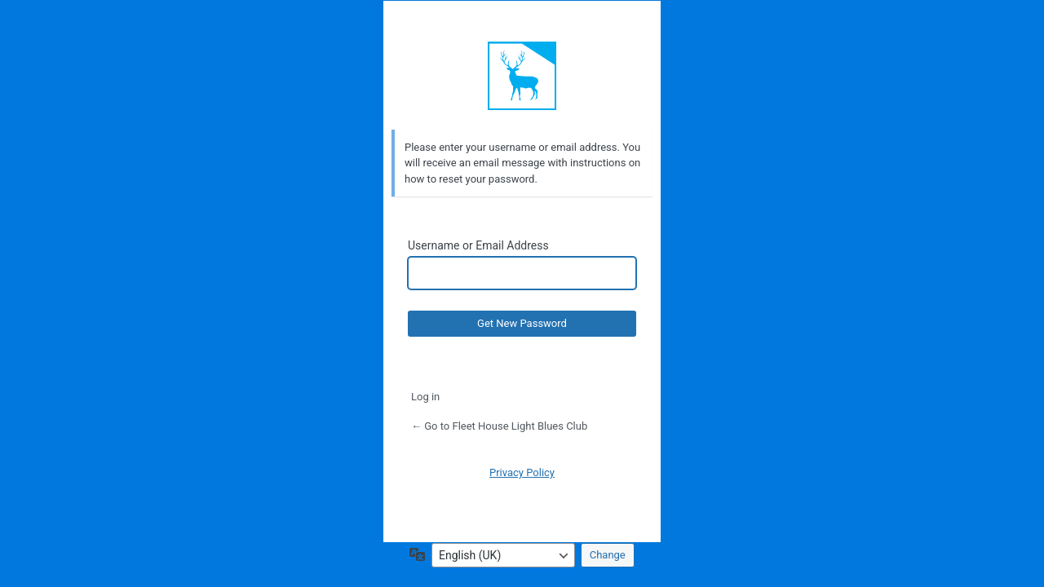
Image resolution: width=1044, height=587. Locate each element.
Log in (425, 397)
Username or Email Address (478, 245)
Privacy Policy (522, 472)
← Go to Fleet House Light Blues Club (499, 426)
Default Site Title (522, 76)
